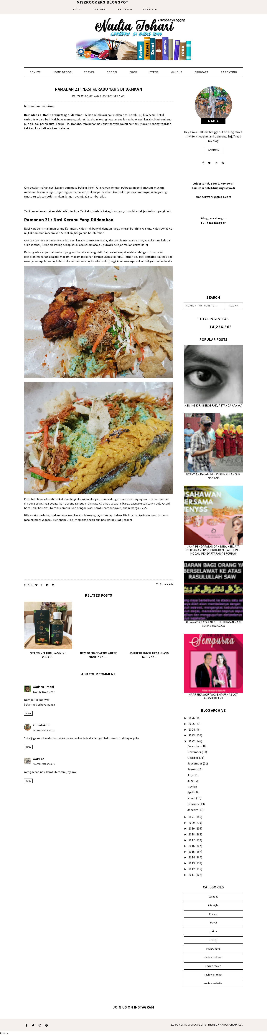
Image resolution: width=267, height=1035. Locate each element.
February (193, 804)
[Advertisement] (98, 159)
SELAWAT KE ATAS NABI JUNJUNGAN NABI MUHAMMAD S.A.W (213, 624)
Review (123, 9)
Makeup (176, 72)
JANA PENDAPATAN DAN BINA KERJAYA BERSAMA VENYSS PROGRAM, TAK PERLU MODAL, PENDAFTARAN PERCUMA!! (213, 550)
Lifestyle (82, 96)
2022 (192, 741)
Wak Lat (38, 759)
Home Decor (62, 72)
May (190, 786)
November (194, 752)
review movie (213, 966)
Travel (89, 72)
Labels (148, 9)
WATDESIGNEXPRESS (231, 1024)
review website (213, 983)
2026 (192, 718)
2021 (192, 817)
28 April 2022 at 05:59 (44, 764)
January (192, 810)
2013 (192, 863)
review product (213, 974)
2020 (192, 823)
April (191, 792)
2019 (192, 828)
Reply (28, 713)
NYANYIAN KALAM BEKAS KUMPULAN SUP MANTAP (213, 476)
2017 (192, 840)
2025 (192, 724)
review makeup (213, 957)
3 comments (164, 584)
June (191, 781)
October (193, 757)
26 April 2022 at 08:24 (44, 730)
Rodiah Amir (41, 725)
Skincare (202, 72)
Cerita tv (213, 896)
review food (213, 948)
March (191, 798)
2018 (192, 834)
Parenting (229, 72)
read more (213, 149)
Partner (99, 9)
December (194, 746)
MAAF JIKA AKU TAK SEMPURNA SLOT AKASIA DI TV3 (213, 696)
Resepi (112, 72)
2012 (192, 869)
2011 (192, 875)
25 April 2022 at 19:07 (44, 692)
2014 (192, 857)
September (195, 763)
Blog (77, 9)
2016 (192, 846)
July (190, 775)
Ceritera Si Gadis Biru (192, 1024)
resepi (213, 940)
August (192, 769)
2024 (192, 729)
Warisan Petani (43, 687)
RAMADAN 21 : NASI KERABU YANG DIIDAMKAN (98, 89)
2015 (192, 851)
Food (133, 72)
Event (154, 72)
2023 (192, 735)
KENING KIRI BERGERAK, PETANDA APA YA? (213, 405)
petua (213, 931)
